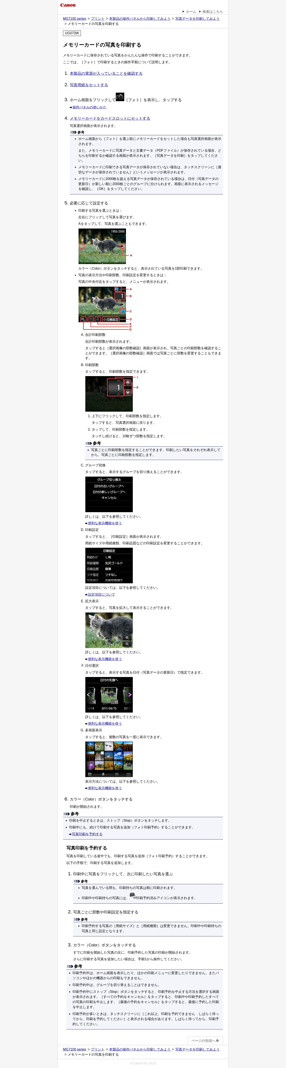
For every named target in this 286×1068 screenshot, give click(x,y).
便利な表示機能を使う (105, 523)
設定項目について (101, 594)
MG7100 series (74, 18)
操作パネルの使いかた (90, 107)
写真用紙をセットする (89, 85)
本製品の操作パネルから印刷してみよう (139, 18)
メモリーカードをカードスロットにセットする (110, 118)
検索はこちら (213, 11)
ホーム (191, 11)
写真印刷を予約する (87, 834)
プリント (97, 18)
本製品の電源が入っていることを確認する (106, 73)
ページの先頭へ (205, 1040)
